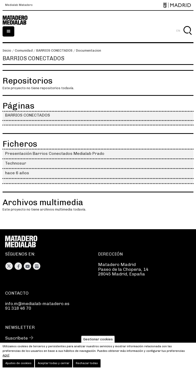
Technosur (15, 163)
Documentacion (88, 50)
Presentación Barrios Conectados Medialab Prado (54, 153)
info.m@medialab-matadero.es (37, 303)
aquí (6, 357)
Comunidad (24, 50)
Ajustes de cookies (18, 364)
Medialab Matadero (19, 5)
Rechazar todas (87, 364)
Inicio (7, 50)
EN (178, 30)
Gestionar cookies (98, 340)
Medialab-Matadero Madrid (18, 20)
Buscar (187, 36)
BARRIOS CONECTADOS (54, 50)
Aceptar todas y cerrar (53, 364)
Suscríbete (16, 338)
